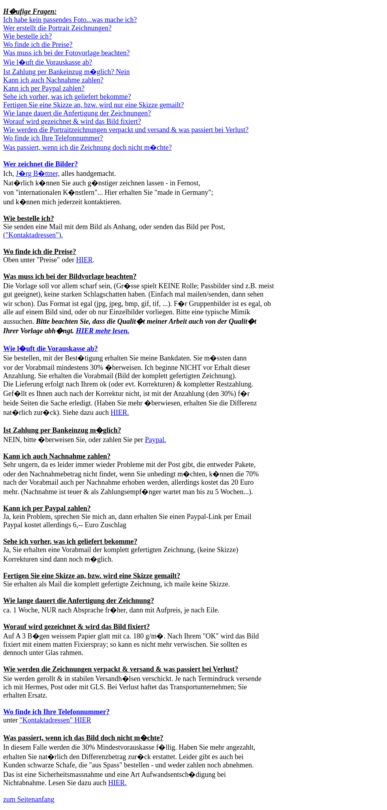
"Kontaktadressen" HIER (55, 720)
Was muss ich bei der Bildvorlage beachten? (70, 276)
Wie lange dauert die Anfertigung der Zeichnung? (78, 601)
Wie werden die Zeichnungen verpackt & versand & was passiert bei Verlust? (120, 669)
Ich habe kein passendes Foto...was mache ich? (70, 20)
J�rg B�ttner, (38, 173)
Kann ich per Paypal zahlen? (47, 508)
